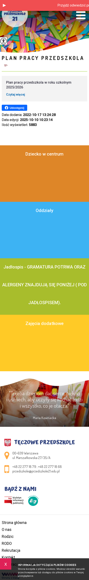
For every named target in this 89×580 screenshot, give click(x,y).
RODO (7, 543)
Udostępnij (14, 107)
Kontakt (8, 557)
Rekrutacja (11, 550)
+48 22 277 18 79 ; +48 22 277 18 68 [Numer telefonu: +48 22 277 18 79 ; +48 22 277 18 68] (37, 466)
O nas (7, 529)
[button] (4, 5)
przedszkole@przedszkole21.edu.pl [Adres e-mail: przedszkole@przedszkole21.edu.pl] (36, 471)
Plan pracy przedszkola (43, 58)
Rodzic (8, 536)
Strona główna (14, 522)
